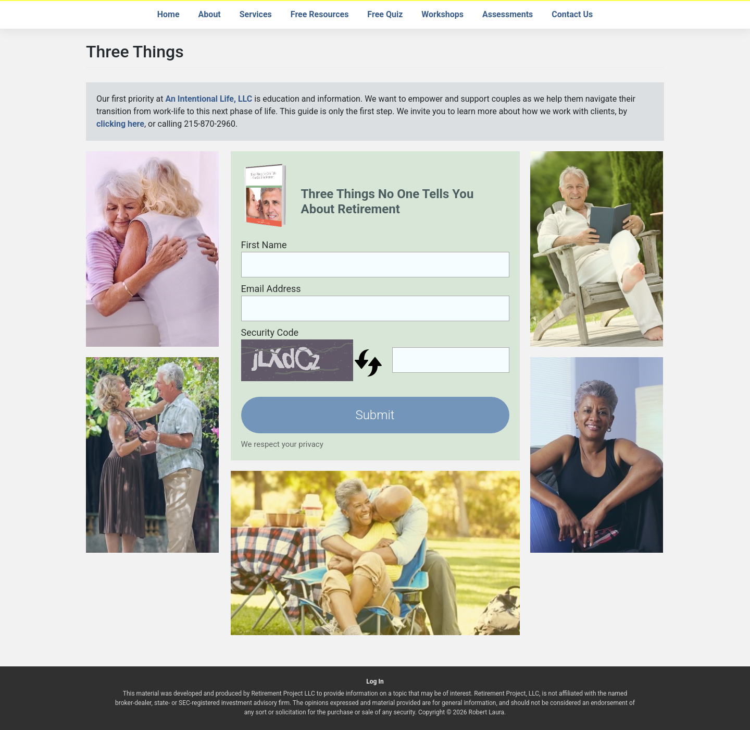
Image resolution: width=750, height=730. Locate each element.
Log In (374, 681)
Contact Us (572, 14)
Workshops (442, 14)
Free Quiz (385, 14)
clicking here (120, 124)
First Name (264, 244)
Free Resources (320, 14)
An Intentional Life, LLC (208, 99)
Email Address (271, 288)
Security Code (270, 332)
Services (256, 14)
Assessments (507, 14)
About (209, 14)
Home (168, 14)
